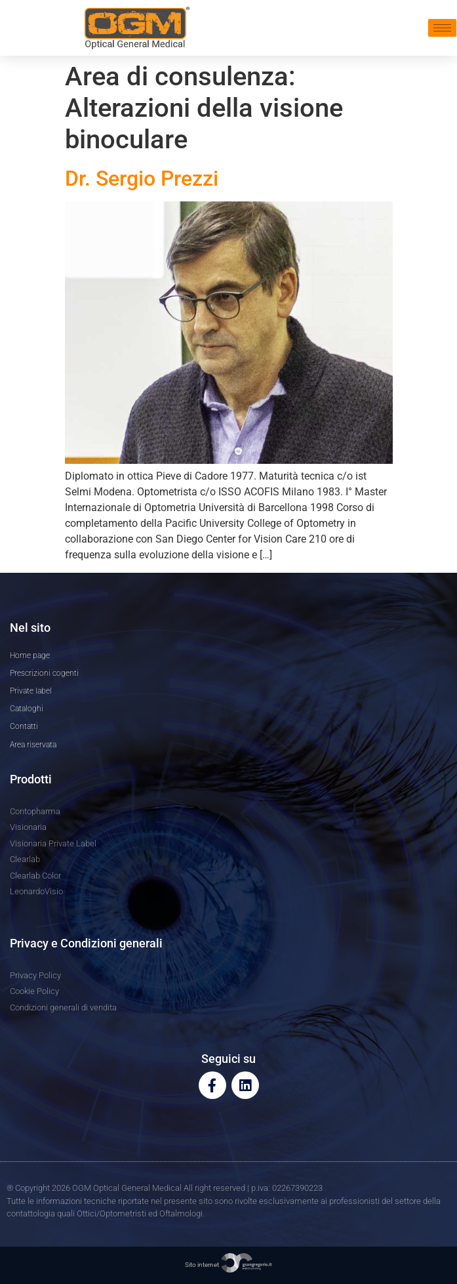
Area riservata (33, 744)
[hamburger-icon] (442, 27)
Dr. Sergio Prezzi (141, 178)
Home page (30, 655)
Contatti (24, 726)
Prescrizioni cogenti (44, 673)
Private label (31, 690)
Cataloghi (26, 708)
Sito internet (229, 1264)
